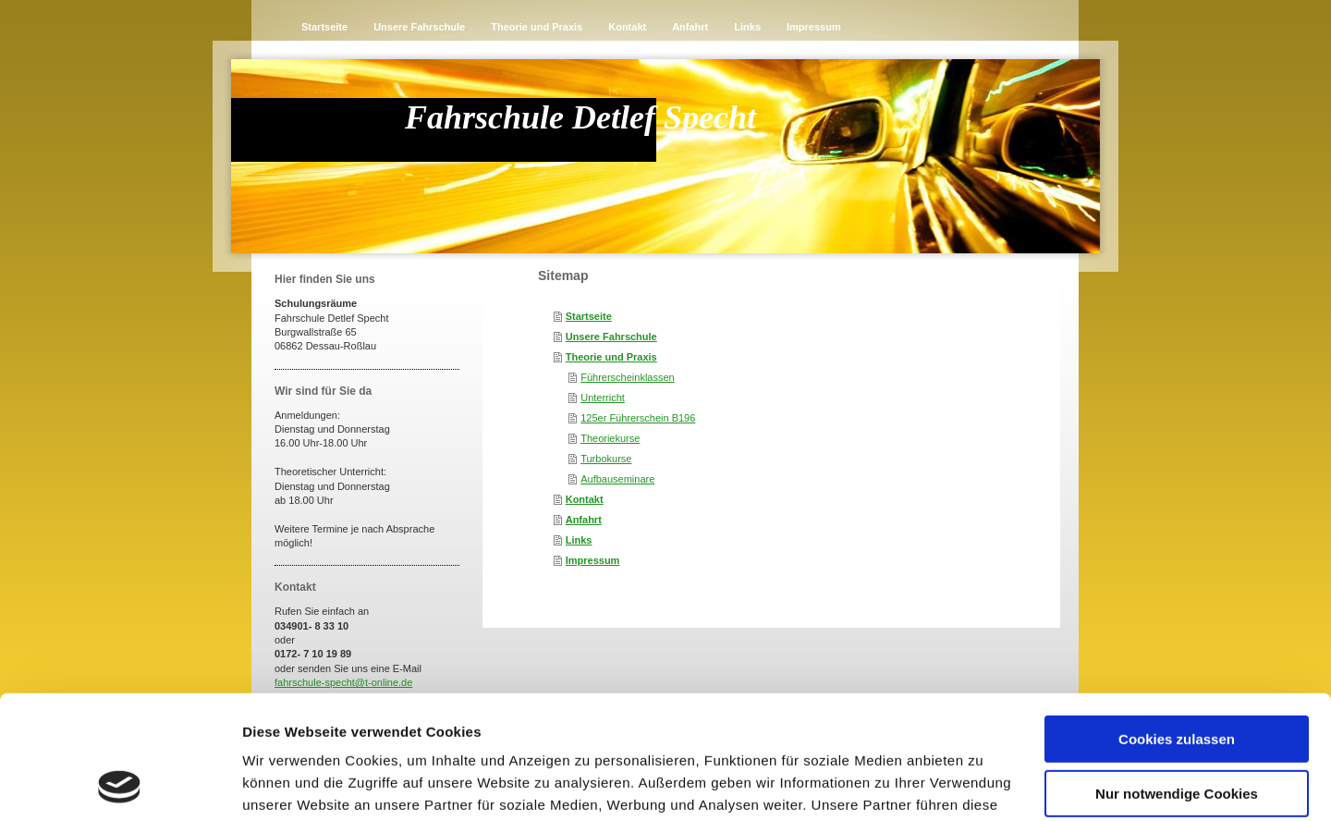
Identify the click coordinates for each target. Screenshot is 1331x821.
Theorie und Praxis (611, 356)
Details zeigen (289, 784)
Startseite (589, 316)
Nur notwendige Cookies (1176, 677)
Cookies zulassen (1176, 623)
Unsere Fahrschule (611, 336)
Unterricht (602, 397)
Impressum (593, 560)
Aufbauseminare (617, 478)
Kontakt (585, 499)
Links (579, 539)
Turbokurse (605, 458)
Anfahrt (584, 519)
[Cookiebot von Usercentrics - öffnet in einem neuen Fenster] (120, 785)
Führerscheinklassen (627, 377)
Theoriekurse (610, 438)
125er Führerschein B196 (637, 417)
